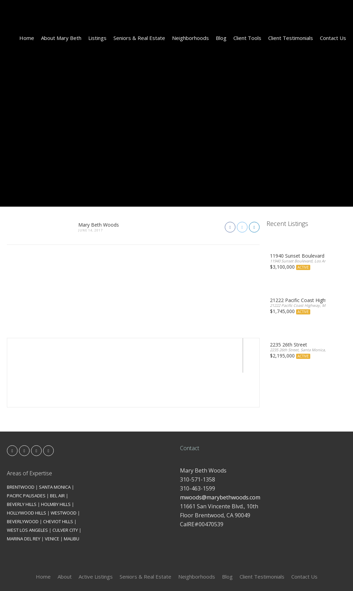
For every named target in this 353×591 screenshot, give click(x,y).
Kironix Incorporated (215, 574)
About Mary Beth (61, 37)
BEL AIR (57, 461)
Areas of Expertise (29, 439)
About (65, 542)
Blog (221, 37)
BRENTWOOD (20, 452)
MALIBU (71, 504)
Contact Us (333, 37)
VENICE (52, 504)
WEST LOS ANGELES (27, 496)
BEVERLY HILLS (22, 470)
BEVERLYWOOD (23, 487)
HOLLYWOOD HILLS (26, 478)
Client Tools (247, 37)
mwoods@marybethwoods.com (220, 463)
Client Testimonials (290, 37)
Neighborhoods (190, 37)
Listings (97, 37)
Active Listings (96, 542)
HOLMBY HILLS (56, 470)
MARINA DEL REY (23, 504)
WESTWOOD (64, 478)
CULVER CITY (65, 496)
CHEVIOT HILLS (58, 487)
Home (26, 37)
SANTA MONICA (55, 452)
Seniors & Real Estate (139, 37)
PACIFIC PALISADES (26, 461)
